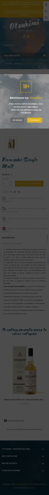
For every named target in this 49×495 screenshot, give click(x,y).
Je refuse (17, 120)
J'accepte (34, 120)
